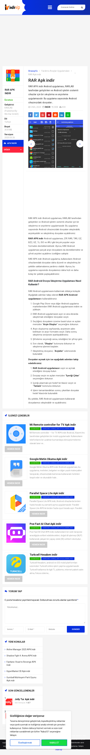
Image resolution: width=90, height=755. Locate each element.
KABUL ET (54, 743)
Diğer (12, 149)
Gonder (76, 629)
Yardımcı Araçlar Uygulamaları (55, 71)
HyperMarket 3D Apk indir (18, 671)
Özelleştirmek (25, 743)
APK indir (10, 143)
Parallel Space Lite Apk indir (47, 493)
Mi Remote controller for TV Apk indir (53, 424)
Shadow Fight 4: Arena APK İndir (22, 655)
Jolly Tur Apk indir (25, 699)
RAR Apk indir (41, 80)
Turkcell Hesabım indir (43, 554)
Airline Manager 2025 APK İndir (21, 649)
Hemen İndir (13, 449)
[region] (38, 730)
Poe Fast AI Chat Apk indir (45, 523)
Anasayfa (33, 71)
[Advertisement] (45, 40)
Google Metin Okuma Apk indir (48, 459)
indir (47, 107)
